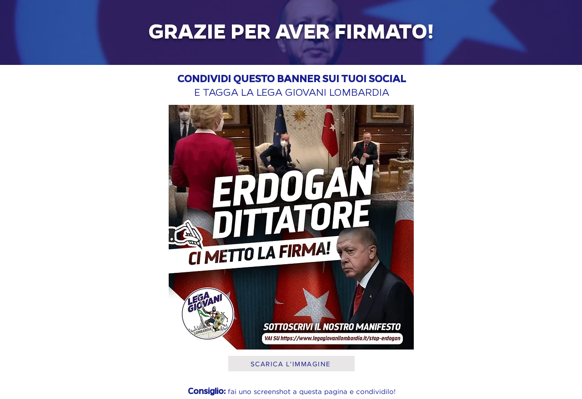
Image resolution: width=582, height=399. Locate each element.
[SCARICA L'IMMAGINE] (291, 363)
